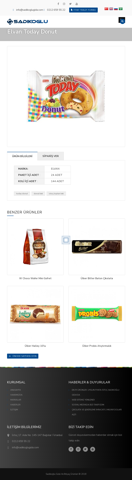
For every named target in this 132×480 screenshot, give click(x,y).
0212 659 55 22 (56, 10)
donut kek (38, 193)
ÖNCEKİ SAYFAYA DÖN (23, 356)
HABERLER (15, 404)
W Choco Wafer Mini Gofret (35, 278)
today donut (22, 193)
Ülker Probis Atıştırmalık (96, 346)
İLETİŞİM (14, 409)
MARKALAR (15, 399)
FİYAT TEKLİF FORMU (83, 10)
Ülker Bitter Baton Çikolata (97, 278)
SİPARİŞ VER (50, 156)
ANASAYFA (15, 390)
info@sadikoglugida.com (29, 10)
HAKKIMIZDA (16, 395)
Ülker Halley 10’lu (35, 346)
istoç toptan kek (56, 193)
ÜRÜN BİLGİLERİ (22, 156)
